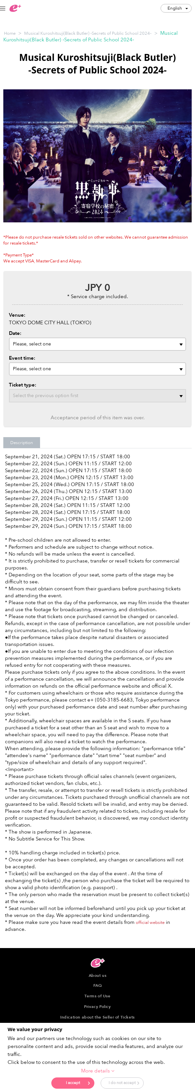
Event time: (22, 358)
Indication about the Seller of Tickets (97, 1017)
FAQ (97, 985)
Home (10, 33)
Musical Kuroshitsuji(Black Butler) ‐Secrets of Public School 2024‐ (88, 33)
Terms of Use (97, 996)
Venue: (17, 315)
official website (150, 923)
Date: (15, 333)
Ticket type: (22, 385)
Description (21, 443)
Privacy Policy (97, 1006)
